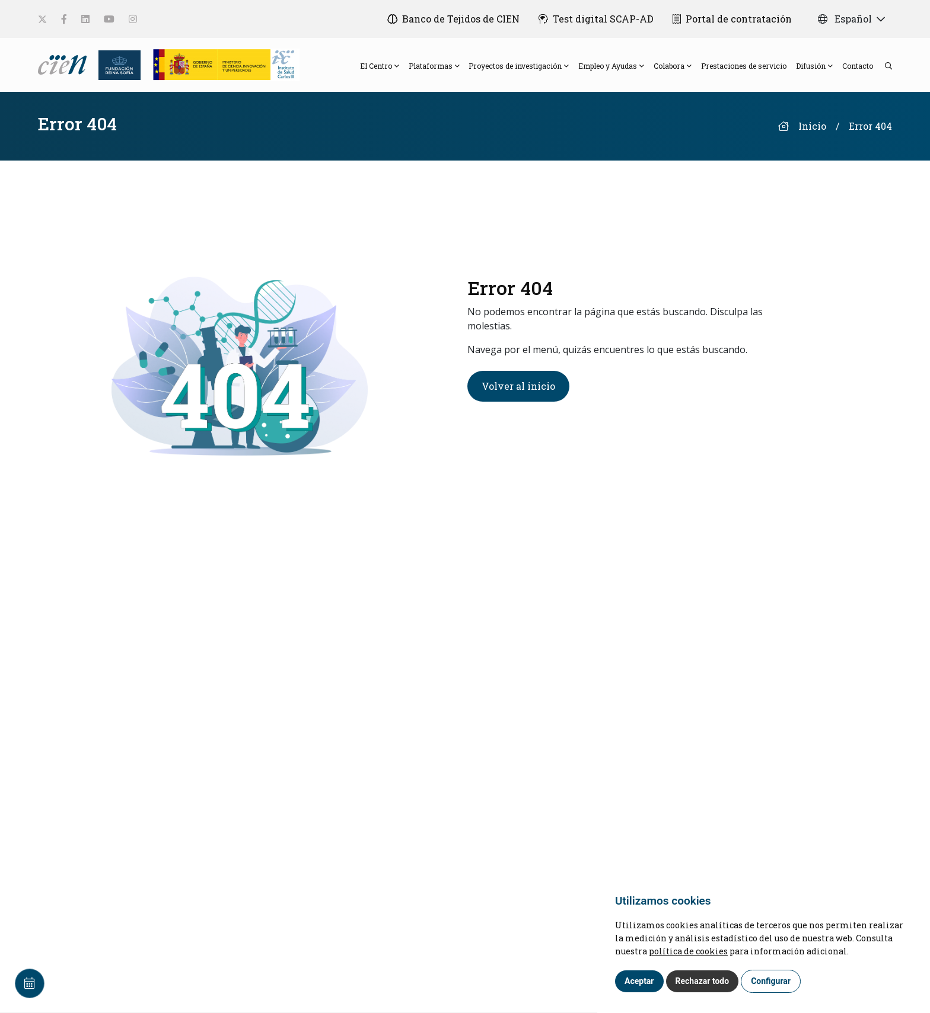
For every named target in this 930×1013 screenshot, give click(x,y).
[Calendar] (29, 983)
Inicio (812, 126)
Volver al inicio (518, 386)
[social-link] (42, 19)
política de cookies (688, 951)
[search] (882, 65)
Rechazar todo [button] (703, 981)
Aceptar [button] (639, 981)
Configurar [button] (771, 981)
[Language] (63, 63)
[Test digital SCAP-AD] (596, 19)
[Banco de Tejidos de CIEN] (453, 19)
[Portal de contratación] (732, 19)
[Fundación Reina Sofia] (116, 63)
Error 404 (870, 126)
